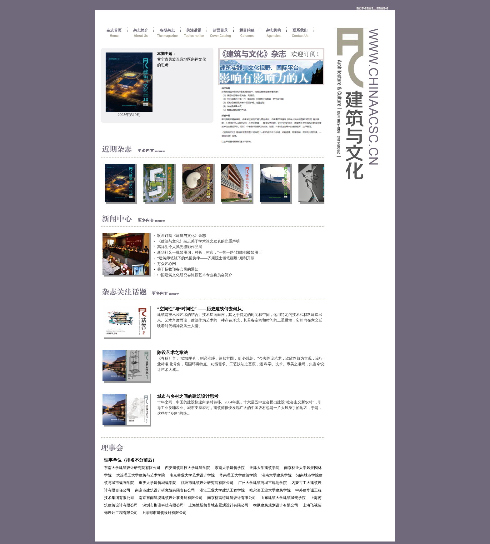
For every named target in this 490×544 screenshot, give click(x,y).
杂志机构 (273, 30)
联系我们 (300, 30)
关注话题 (193, 30)
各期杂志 (167, 30)
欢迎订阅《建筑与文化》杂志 (181, 235)
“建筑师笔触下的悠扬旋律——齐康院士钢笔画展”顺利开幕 (205, 258)
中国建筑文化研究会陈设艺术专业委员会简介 (194, 275)
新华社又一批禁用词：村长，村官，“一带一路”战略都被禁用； (209, 252)
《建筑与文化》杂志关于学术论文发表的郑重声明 (198, 241)
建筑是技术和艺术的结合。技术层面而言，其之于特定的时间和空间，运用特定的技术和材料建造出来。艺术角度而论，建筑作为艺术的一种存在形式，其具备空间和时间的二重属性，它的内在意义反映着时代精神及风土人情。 (239, 320)
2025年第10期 (129, 114)
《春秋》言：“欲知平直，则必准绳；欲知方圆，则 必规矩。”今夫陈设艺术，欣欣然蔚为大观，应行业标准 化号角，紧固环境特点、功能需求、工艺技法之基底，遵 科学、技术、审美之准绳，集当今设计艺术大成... (240, 364)
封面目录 (220, 30)
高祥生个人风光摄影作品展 (179, 247)
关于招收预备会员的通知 (177, 269)
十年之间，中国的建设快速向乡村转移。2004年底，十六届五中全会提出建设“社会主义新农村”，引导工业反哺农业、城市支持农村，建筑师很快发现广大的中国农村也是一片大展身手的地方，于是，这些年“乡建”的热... (239, 408)
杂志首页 (114, 30)
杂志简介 (140, 30)
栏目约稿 (246, 30)
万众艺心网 (166, 264)
